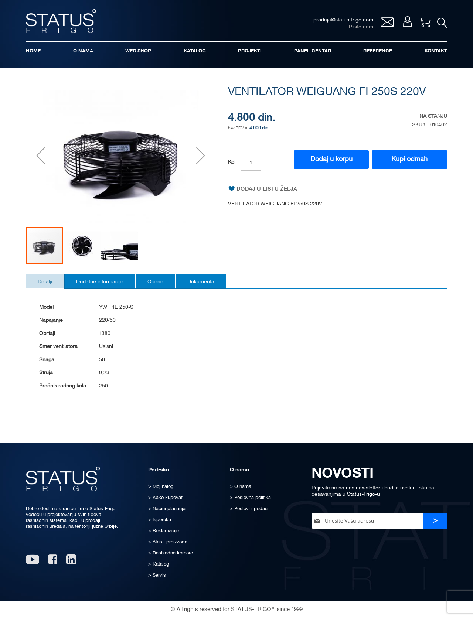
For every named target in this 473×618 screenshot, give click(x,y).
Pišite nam (359, 27)
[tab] (46, 283)
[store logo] (63, 21)
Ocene (163, 284)
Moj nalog (406, 22)
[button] (40, 157)
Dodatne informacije (104, 284)
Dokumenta (211, 284)
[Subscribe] (435, 521)
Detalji (46, 284)
